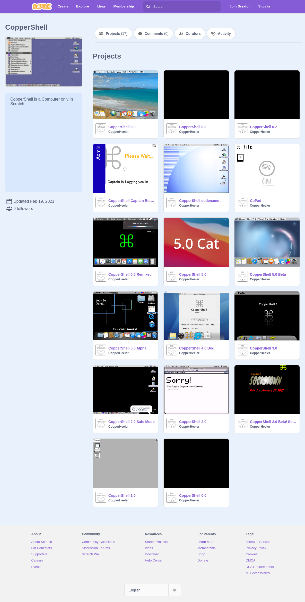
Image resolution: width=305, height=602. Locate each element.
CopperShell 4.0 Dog (196, 348)
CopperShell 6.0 (122, 127)
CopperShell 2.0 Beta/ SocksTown (273, 422)
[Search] (148, 6)
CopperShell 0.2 (263, 127)
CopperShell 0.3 (192, 127)
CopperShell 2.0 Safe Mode (131, 422)
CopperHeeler (118, 132)
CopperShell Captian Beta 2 (131, 201)
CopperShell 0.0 (192, 495)
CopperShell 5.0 (192, 274)
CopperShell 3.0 (263, 348)
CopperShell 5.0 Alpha (127, 348)
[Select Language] (152, 590)
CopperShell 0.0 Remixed (130, 274)
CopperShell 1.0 (122, 495)
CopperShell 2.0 (192, 422)
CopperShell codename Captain (202, 201)
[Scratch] (41, 6)
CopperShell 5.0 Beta (268, 274)
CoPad (255, 201)
